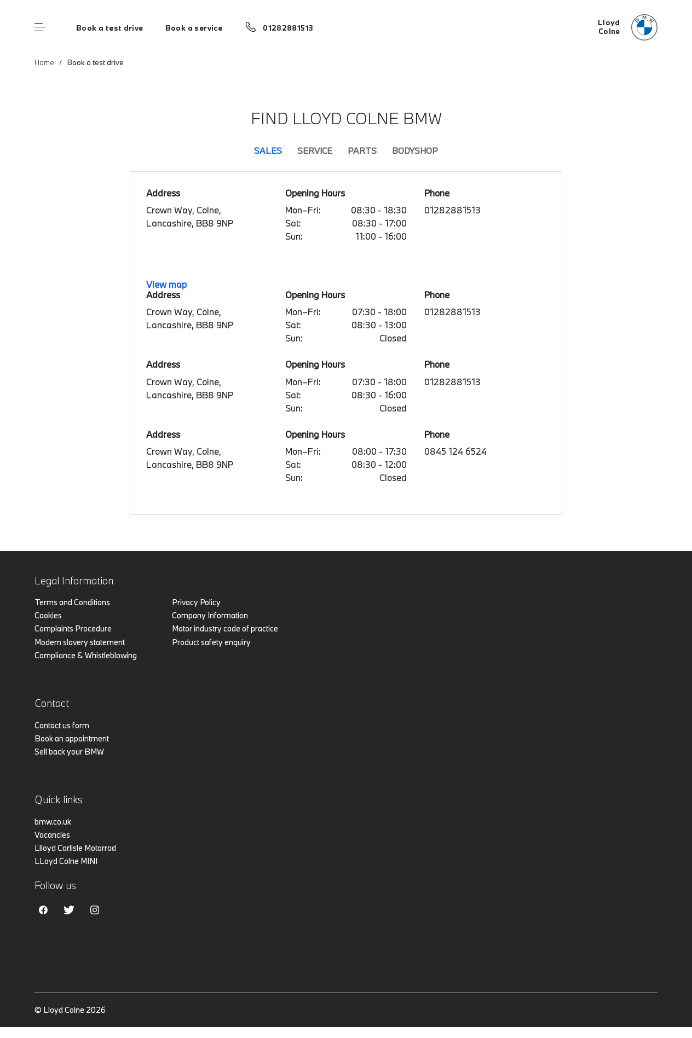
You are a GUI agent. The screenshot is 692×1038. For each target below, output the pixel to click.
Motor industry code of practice (225, 628)
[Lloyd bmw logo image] (628, 27)
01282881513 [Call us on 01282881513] (288, 28)
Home (44, 62)
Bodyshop (415, 150)
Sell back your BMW (69, 751)
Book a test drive (109, 28)
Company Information (210, 615)
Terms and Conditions (72, 602)
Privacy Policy (196, 602)
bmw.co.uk (52, 821)
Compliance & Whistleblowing (85, 655)
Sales (268, 150)
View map (166, 284)
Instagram (94, 910)
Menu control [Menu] (40, 27)
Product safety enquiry (211, 642)
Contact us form (61, 725)
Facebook (43, 910)
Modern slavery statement (79, 642)
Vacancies (52, 835)
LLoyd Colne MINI (65, 861)
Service (314, 150)
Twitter (69, 910)
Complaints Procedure (73, 628)
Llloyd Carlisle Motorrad (75, 848)
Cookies (48, 615)
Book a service (193, 28)
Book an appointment (71, 738)
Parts (362, 150)
